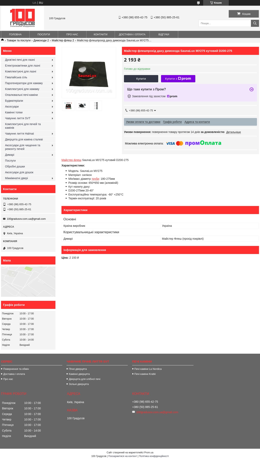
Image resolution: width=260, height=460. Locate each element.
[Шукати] (255, 23)
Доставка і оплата (132, 34)
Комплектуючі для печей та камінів (23, 125)
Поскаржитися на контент (122, 456)
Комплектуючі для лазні (20, 71)
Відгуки (163, 34)
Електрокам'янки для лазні (22, 65)
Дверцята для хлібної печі (84, 379)
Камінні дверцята (79, 373)
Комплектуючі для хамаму (22, 89)
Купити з (178, 78)
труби (95, 178)
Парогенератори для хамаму (24, 83)
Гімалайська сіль (16, 77)
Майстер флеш (71, 160)
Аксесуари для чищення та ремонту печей (22, 147)
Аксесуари (12, 106)
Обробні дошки (15, 166)
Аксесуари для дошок (19, 172)
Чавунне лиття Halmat (19, 133)
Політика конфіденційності (154, 456)
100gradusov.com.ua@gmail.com (26, 218)
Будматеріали (14, 100)
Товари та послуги (18, 40)
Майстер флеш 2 (63, 40)
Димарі (9, 154)
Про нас (72, 34)
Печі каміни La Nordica (148, 368)
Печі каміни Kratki (145, 373)
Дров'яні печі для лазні (20, 59)
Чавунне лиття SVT (17, 118)
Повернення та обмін (16, 368)
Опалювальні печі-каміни (21, 94)
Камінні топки (14, 112)
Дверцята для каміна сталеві (24, 139)
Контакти (100, 34)
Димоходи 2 (41, 40)
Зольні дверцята (79, 384)
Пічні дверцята (78, 368)
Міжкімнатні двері (16, 178)
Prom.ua (148, 452)
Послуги (43, 34)
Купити (141, 78)
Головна (15, 34)
